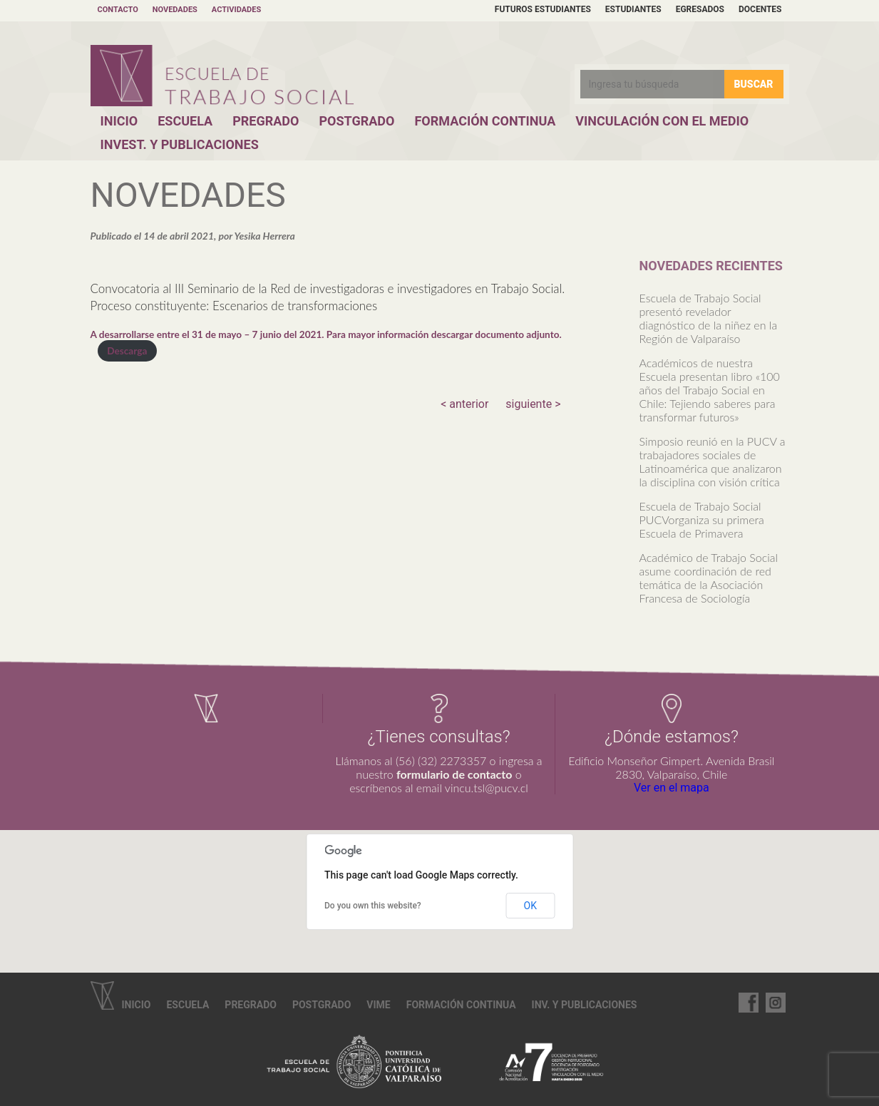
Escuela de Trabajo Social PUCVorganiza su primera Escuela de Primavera (701, 519)
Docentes (760, 9)
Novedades (175, 9)
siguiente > (532, 404)
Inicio (119, 120)
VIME (378, 1004)
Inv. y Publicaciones (584, 1004)
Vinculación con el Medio (662, 120)
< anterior (464, 404)
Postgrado (356, 120)
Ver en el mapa (671, 787)
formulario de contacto (454, 774)
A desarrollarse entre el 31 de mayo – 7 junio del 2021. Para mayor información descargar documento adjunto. (326, 334)
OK (530, 905)
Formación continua (461, 1004)
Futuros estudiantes (543, 9)
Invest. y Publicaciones (180, 144)
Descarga (127, 351)
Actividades (236, 9)
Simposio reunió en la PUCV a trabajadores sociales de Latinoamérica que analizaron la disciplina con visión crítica (712, 461)
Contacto (118, 9)
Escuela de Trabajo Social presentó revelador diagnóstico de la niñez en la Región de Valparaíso (708, 318)
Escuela (185, 120)
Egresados (700, 9)
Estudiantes (633, 9)
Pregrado (265, 120)
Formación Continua (484, 120)
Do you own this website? (372, 906)
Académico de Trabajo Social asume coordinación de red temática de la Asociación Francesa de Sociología (708, 578)
